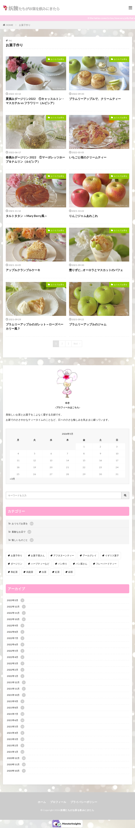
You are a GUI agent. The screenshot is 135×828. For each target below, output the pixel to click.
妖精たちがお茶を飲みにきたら (77, 810)
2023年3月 (15, 600)
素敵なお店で (21, 532)
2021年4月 (15, 733)
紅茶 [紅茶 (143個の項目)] (57, 571)
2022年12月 (16, 607)
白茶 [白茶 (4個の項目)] (44, 571)
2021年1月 (15, 752)
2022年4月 (15, 657)
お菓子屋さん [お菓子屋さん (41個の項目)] (38, 555)
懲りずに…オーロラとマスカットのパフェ (96, 270)
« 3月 (12, 478)
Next (76, 343)
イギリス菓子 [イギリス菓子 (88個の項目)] (112, 555)
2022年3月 (15, 663)
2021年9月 (15, 701)
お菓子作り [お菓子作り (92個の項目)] (16, 555)
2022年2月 (15, 670)
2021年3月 (15, 739)
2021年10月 (16, 695)
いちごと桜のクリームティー (87, 157)
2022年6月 (15, 644)
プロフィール (58, 802)
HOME (9, 25)
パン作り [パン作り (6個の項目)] (62, 563)
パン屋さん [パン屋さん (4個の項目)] (81, 563)
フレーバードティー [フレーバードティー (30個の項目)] (106, 563)
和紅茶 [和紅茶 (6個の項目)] (14, 571)
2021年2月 (15, 745)
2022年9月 (15, 626)
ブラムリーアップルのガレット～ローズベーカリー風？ (34, 326)
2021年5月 (15, 727)
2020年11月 (16, 764)
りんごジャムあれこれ (83, 216)
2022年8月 (15, 632)
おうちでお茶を (57, 59)
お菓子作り (24, 25)
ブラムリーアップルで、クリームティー (95, 98)
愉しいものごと (23, 540)
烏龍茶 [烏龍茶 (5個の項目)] (29, 571)
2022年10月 (16, 619)
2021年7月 (15, 714)
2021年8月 (15, 708)
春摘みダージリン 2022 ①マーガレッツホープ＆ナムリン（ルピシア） (35, 159)
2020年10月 (16, 771)
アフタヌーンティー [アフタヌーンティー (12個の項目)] (63, 555)
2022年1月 (15, 676)
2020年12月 (16, 758)
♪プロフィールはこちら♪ (67, 407)
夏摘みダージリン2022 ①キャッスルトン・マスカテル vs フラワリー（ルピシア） (35, 101)
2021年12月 (16, 682)
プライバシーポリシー (83, 802)
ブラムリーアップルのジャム (87, 324)
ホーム (42, 802)
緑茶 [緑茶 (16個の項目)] (70, 571)
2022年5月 (15, 651)
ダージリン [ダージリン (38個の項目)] (16, 563)
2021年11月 (16, 689)
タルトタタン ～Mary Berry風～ (26, 216)
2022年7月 (15, 638)
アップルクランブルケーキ (23, 270)
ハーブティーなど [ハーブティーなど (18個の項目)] (40, 563)
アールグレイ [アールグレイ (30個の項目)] (89, 555)
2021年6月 (15, 720)
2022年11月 (16, 613)
